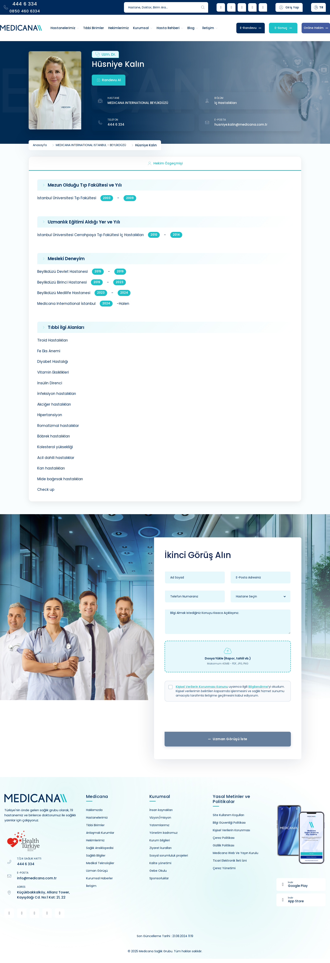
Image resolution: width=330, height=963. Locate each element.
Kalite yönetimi (160, 863)
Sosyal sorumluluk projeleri (168, 855)
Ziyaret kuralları (160, 848)
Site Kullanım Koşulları (228, 815)
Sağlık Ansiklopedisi (99, 848)
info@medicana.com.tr (37, 878)
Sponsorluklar (159, 878)
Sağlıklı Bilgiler (95, 855)
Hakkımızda (94, 810)
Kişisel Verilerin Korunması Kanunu (202, 687)
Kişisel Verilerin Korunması (231, 830)
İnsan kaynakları (161, 810)
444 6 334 (116, 124)
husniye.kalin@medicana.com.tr (240, 124)
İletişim (91, 886)
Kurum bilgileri (159, 840)
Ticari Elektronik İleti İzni (230, 860)
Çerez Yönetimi (224, 868)
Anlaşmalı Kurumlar (100, 833)
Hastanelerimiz (97, 817)
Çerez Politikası (223, 838)
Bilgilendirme (258, 687)
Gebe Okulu (158, 871)
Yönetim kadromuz (163, 833)
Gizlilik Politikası (223, 845)
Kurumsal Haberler (99, 878)
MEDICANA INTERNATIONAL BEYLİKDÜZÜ (138, 103)
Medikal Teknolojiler (100, 863)
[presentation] (228, 718)
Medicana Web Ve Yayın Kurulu (235, 853)
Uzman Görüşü (97, 871)
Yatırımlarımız (159, 825)
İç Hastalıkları (225, 103)
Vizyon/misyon (160, 817)
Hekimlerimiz (95, 840)
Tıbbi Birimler (95, 825)
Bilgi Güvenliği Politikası (229, 822)
